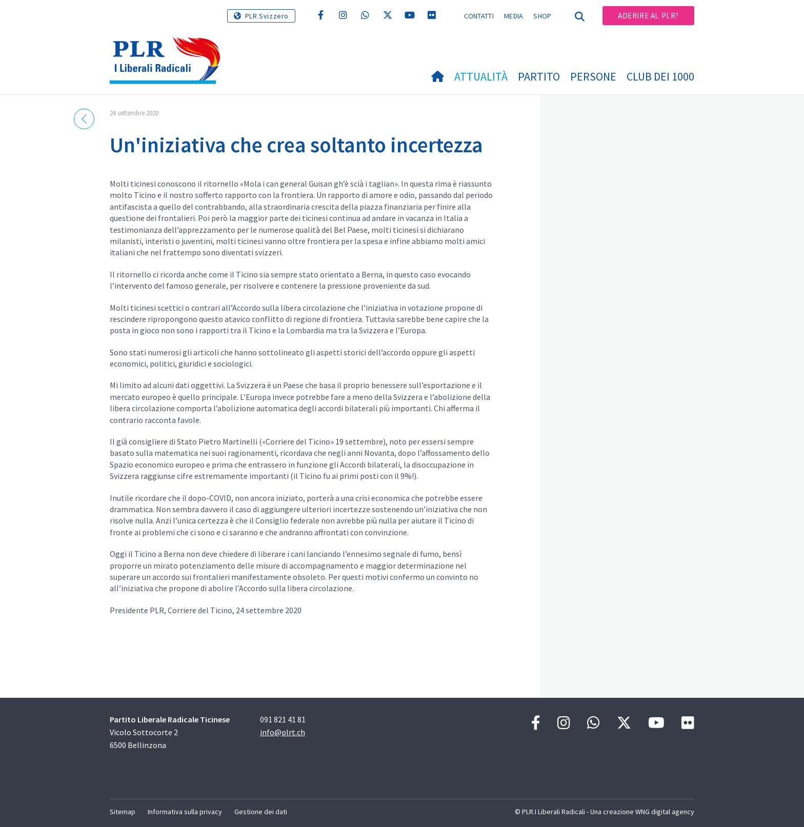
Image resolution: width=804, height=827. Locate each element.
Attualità (481, 76)
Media (514, 16)
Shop (542, 16)
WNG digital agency (664, 811)
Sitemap (122, 811)
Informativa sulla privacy (185, 811)
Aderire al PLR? (648, 16)
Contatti (479, 16)
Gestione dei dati (260, 811)
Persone (593, 76)
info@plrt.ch (282, 732)
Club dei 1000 (660, 76)
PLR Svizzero (267, 16)
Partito (539, 76)
